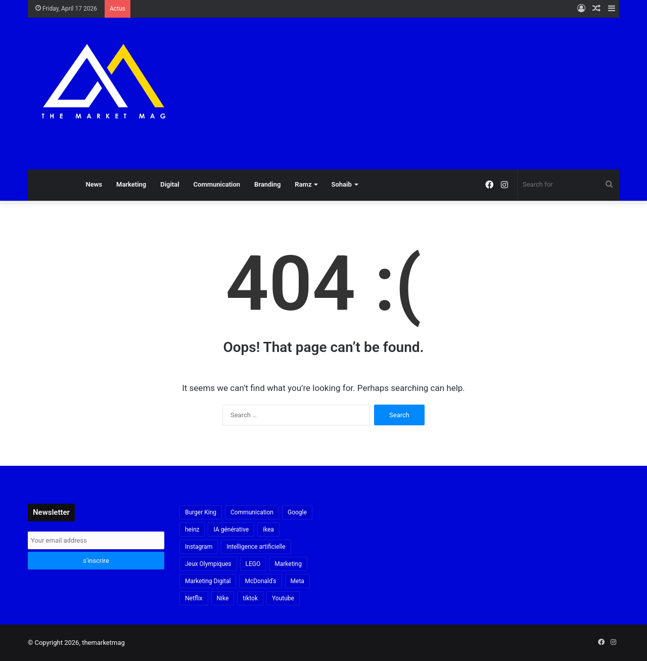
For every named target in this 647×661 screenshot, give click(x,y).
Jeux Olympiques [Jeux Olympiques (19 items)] (208, 563)
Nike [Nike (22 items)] (223, 598)
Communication (217, 184)
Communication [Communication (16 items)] (251, 512)
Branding (267, 184)
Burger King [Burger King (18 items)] (200, 512)
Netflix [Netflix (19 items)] (194, 598)
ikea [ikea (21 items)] (268, 529)
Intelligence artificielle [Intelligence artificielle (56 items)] (255, 546)
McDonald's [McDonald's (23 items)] (260, 581)
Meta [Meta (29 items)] (297, 581)
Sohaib (341, 184)
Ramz (303, 184)
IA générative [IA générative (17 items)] (231, 529)
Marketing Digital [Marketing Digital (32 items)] (207, 581)
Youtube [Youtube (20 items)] (283, 598)
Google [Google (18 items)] (297, 512)
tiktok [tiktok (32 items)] (250, 598)
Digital (169, 184)
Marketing (131, 184)
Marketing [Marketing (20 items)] (288, 563)
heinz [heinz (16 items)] (192, 529)
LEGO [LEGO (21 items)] (253, 563)
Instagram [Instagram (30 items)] (198, 546)
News (94, 184)
